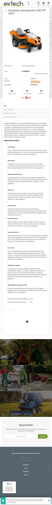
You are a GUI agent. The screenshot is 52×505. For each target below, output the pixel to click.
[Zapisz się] (43, 436)
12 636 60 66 (27, 457)
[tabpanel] (26, 212)
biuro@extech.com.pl (26, 460)
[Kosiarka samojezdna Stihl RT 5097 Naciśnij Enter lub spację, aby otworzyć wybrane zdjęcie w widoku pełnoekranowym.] (26, 40)
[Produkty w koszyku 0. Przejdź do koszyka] (43, 3)
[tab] (26, 105)
